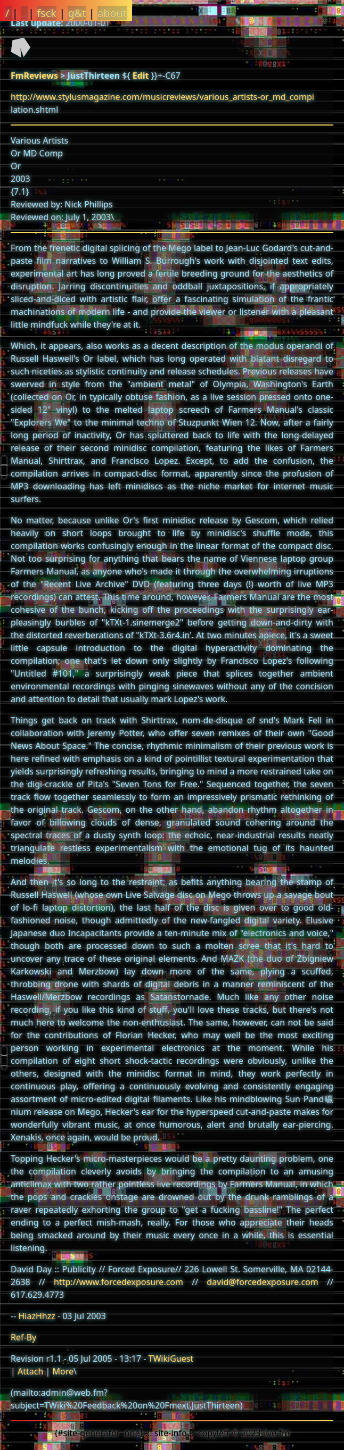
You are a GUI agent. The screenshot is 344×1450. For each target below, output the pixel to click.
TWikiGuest (171, 1358)
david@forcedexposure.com (262, 1282)
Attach (30, 1371)
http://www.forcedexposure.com (118, 1282)
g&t (77, 13)
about (112, 13)
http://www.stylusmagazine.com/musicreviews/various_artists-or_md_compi (162, 97)
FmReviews (34, 75)
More (62, 1371)
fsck (46, 13)
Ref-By (23, 1337)
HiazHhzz (36, 1316)
